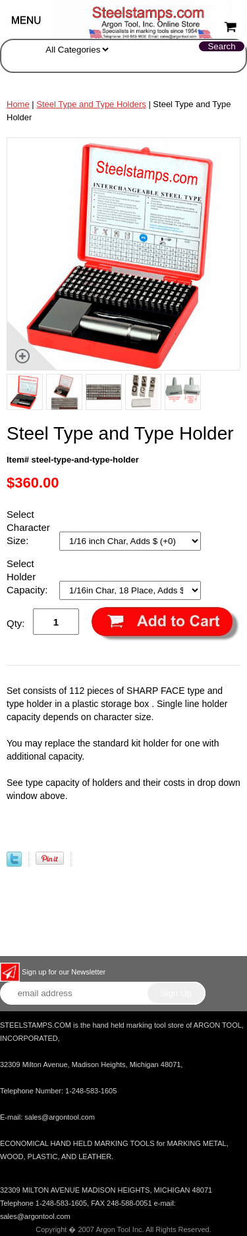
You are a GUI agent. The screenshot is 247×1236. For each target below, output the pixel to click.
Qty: (16, 623)
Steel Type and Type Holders (91, 104)
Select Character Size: (28, 527)
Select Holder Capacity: (29, 576)
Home (18, 104)
